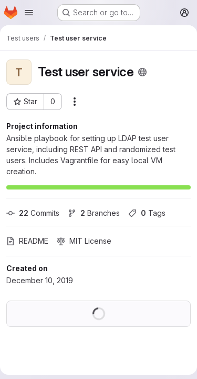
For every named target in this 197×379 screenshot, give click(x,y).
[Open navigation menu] (28, 12)
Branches (94, 212)
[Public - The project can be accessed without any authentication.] (142, 72)
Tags (146, 212)
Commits (32, 212)
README (27, 240)
